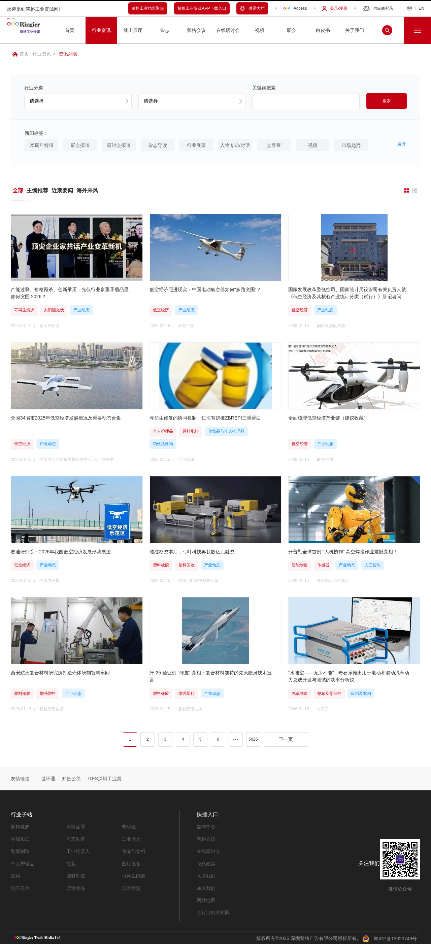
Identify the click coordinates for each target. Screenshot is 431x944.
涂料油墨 (75, 826)
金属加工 (20, 838)
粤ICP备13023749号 (395, 937)
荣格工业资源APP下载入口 (201, 8)
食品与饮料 (133, 850)
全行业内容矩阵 (213, 911)
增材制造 (75, 874)
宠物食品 (75, 887)
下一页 (286, 739)
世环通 (48, 778)
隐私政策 (206, 862)
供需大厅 (252, 8)
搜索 (387, 101)
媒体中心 (206, 826)
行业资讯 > (43, 53)
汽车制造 (75, 838)
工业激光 (131, 838)
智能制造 (20, 850)
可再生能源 (133, 874)
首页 (20, 53)
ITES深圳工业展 (105, 778)
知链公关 (71, 778)
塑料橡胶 (20, 826)
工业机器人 (78, 850)
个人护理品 (22, 862)
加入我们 (206, 887)
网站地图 (206, 899)
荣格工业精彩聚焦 (148, 8)
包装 (71, 862)
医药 (15, 874)
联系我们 (206, 874)
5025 (253, 739)
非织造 (129, 826)
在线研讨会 (208, 850)
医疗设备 (131, 862)
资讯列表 (68, 53)
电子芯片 (20, 887)
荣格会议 (206, 838)
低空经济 (131, 887)
